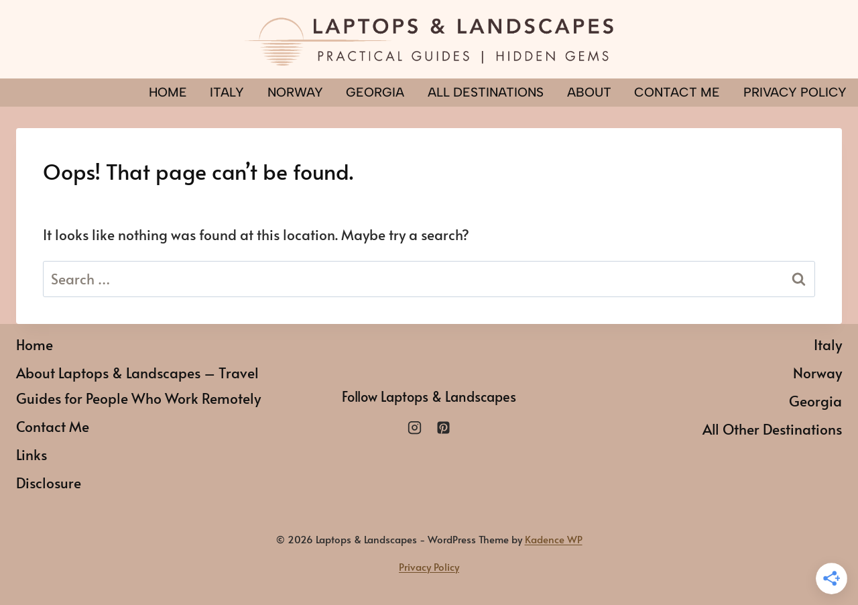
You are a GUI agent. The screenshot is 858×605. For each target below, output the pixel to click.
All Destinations (486, 92)
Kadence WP (554, 539)
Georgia (375, 92)
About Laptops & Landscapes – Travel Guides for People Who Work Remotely (138, 385)
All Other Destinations (772, 429)
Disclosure (48, 482)
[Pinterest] (443, 427)
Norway (295, 92)
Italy (227, 92)
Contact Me (677, 92)
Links (31, 454)
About (589, 92)
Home (168, 92)
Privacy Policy (429, 566)
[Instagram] (415, 427)
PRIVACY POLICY (795, 92)
